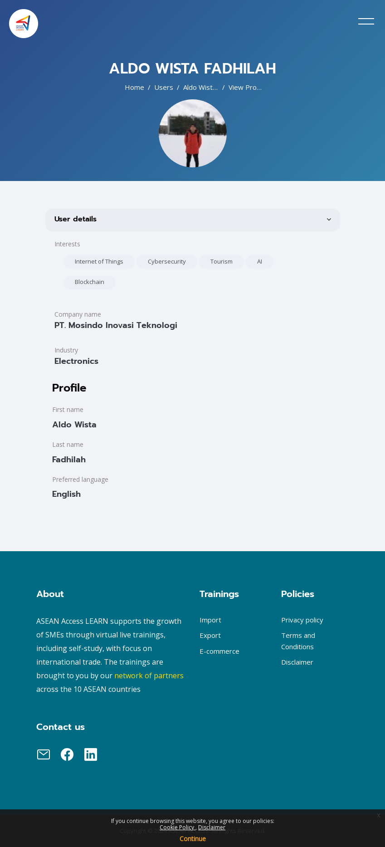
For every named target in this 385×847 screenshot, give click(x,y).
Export (210, 635)
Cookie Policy (177, 827)
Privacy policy (302, 619)
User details (75, 219)
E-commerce (219, 651)
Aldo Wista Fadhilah (213, 87)
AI (259, 261)
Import (210, 619)
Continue (193, 838)
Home (134, 87)
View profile (247, 87)
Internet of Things (99, 261)
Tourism (221, 261)
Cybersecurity (167, 261)
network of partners (149, 676)
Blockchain (89, 282)
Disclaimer (211, 827)
